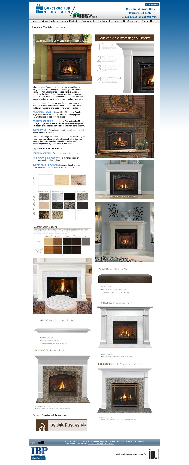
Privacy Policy (94, 444)
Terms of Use (108, 444)
